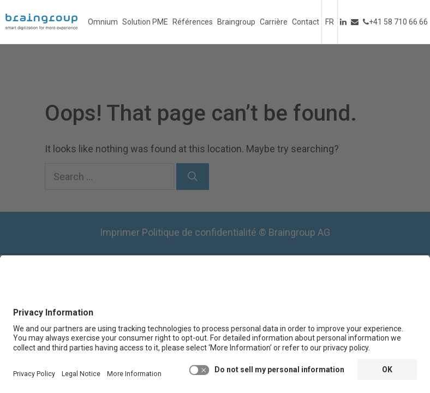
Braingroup (236, 21)
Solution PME (145, 21)
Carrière (274, 21)
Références (192, 21)
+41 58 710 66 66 (395, 21)
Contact (305, 21)
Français (329, 21)
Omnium (103, 21)
